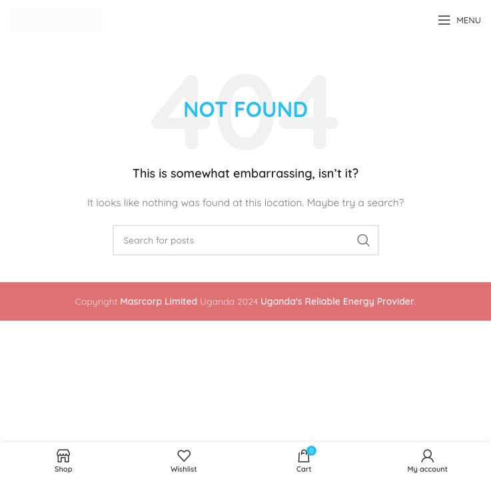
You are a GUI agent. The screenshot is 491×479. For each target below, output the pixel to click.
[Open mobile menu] (459, 20)
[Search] (246, 240)
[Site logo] (56, 19)
